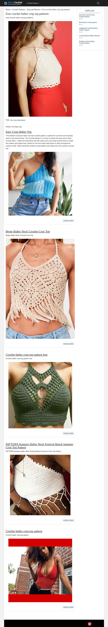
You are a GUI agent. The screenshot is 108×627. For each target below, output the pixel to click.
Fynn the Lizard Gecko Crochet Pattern (87, 16)
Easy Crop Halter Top (19, 131)
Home (8, 9)
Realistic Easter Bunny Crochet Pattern (87, 42)
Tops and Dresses (33, 9)
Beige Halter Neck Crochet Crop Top (28, 231)
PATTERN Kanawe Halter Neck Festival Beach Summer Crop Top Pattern (39, 445)
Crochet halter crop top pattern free (27, 354)
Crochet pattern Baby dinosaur (89, 36)
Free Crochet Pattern (19, 120)
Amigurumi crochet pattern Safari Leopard (88, 29)
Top (11, 120)
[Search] (98, 3)
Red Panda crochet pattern (88, 22)
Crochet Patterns (32, 3)
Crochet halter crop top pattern (24, 530)
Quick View (68, 220)
